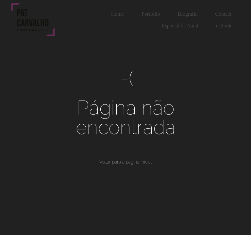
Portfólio (151, 14)
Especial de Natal (180, 25)
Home (117, 14)
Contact (223, 14)
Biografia (187, 14)
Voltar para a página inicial (125, 162)
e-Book (223, 25)
